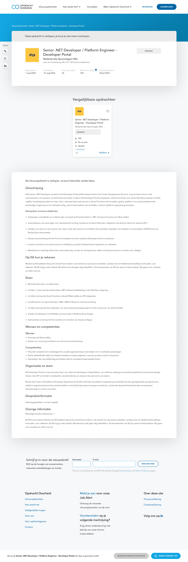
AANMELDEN (166, 7)
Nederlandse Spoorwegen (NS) (60, 59)
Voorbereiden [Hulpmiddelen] (89, 516)
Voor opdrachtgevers (35, 521)
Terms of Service (142, 470)
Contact (29, 527)
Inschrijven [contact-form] (148, 464)
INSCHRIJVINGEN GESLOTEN (131, 556)
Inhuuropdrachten (48, 6)
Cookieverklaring (152, 504)
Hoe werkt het (32, 504)
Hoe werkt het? (72, 6)
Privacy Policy (125, 470)
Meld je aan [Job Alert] (88, 493)
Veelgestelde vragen (35, 510)
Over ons (29, 515)
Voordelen (92, 6)
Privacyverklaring (152, 499)
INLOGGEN (147, 7)
